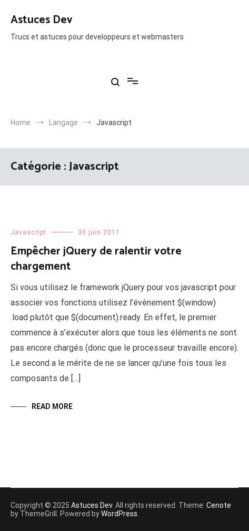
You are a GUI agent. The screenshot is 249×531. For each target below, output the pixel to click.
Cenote (218, 505)
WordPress (119, 513)
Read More (52, 406)
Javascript (28, 232)
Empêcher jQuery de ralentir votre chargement (96, 258)
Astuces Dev (42, 20)
